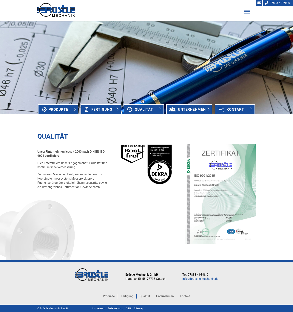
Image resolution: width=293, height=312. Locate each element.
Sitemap (139, 308)
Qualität (144, 109)
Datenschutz (115, 308)
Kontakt (235, 109)
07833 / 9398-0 (280, 3)
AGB (128, 308)
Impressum (98, 308)
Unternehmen (192, 109)
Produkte (58, 109)
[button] (247, 11)
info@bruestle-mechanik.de (200, 279)
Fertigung (101, 109)
